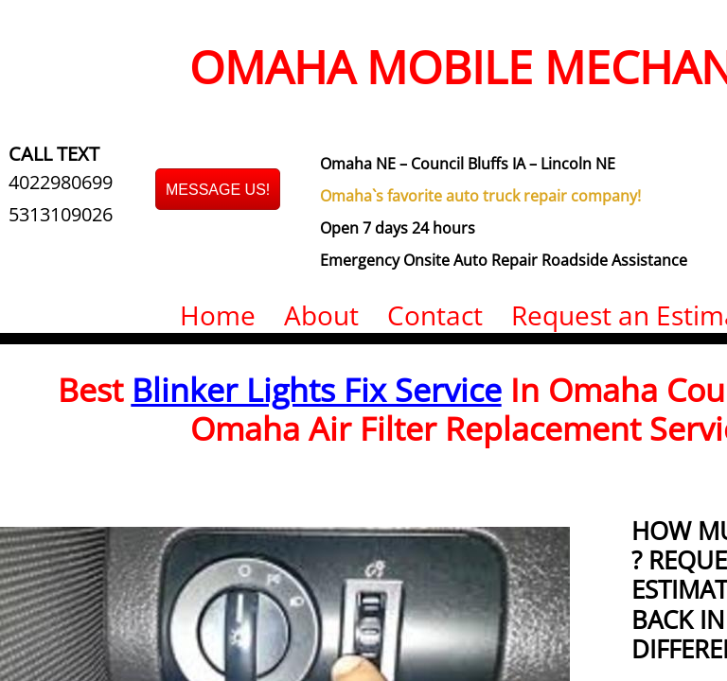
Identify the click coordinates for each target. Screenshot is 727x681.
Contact (435, 315)
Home (218, 315)
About (321, 315)
